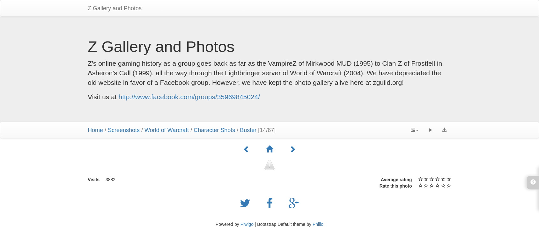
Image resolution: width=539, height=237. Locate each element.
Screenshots (124, 130)
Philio (318, 224)
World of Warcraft (166, 130)
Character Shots (214, 130)
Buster (248, 130)
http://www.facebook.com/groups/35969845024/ (189, 96)
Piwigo (247, 224)
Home (95, 130)
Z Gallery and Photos (115, 8)
